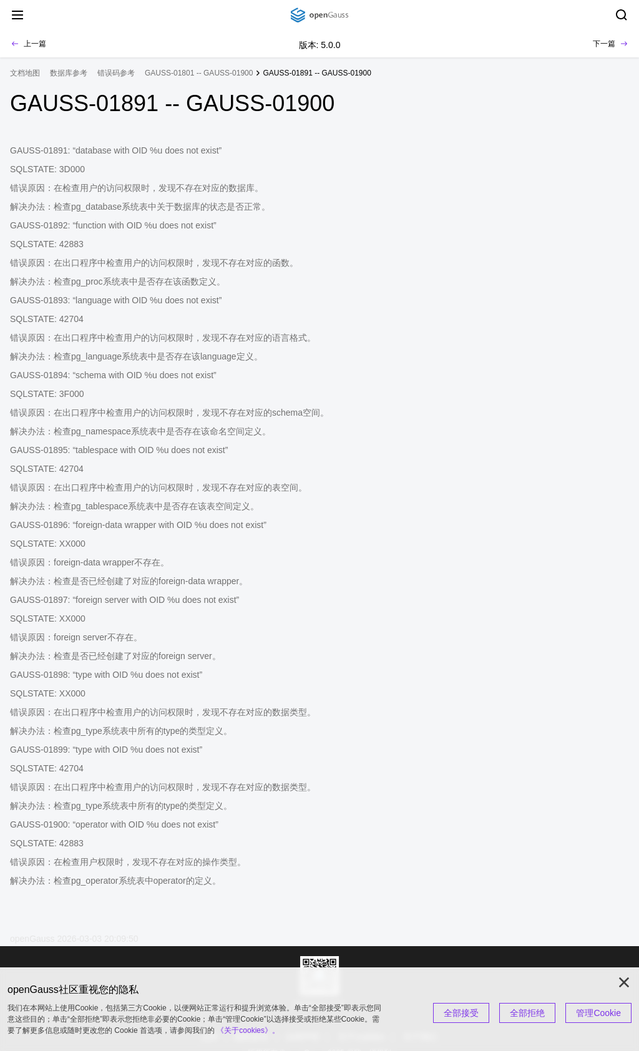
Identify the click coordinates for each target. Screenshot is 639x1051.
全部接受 (461, 1013)
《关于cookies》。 (248, 1030)
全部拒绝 (527, 1013)
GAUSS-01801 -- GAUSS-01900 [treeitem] (199, 73)
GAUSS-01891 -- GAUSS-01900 (317, 73)
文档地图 (25, 73)
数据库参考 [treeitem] (68, 73)
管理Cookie (598, 1013)
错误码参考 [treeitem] (116, 73)
